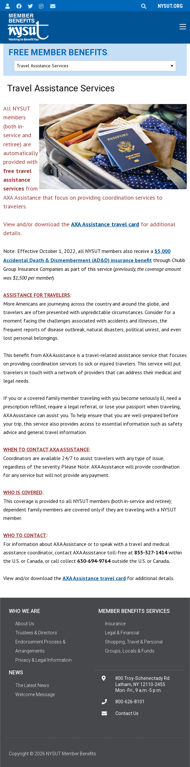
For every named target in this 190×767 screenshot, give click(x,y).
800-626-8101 (130, 701)
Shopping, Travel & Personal (134, 641)
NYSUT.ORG (169, 6)
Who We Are (24, 611)
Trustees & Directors (36, 632)
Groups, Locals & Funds (129, 651)
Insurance (115, 623)
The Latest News (32, 685)
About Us (24, 623)
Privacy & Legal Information (43, 660)
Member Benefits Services (134, 611)
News (16, 672)
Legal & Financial (122, 632)
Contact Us (127, 713)
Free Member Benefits (57, 52)
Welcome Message (35, 694)
